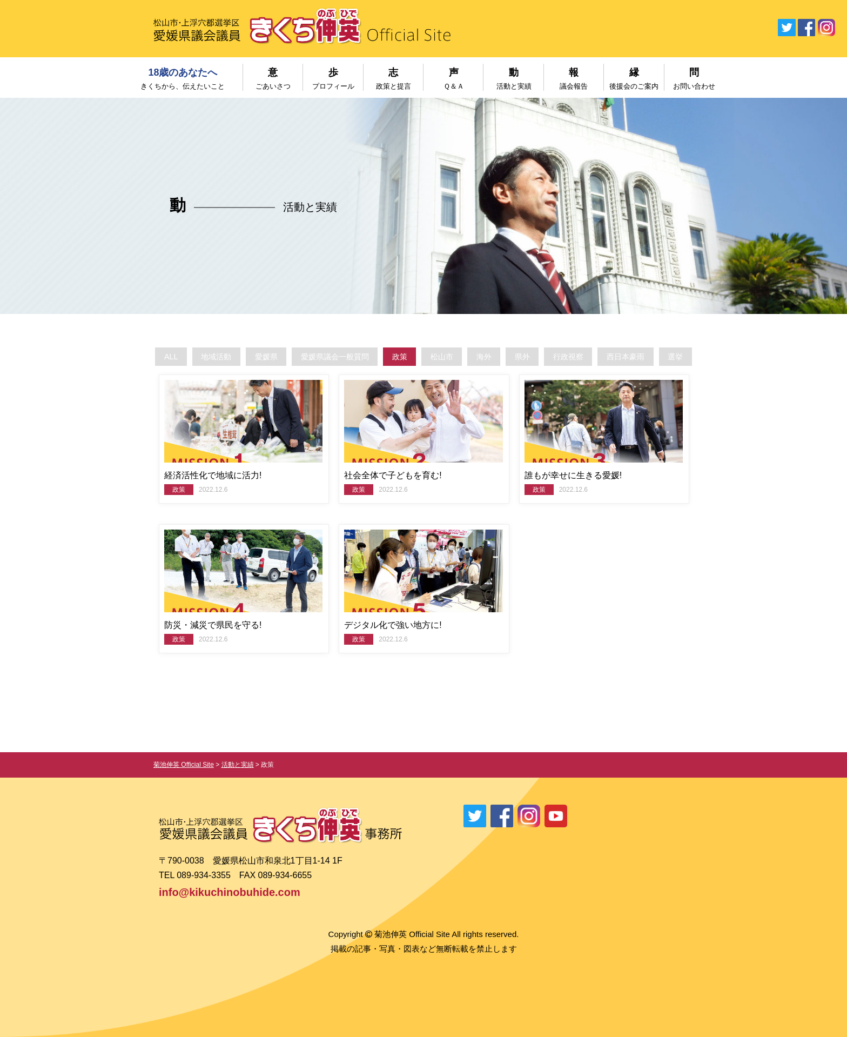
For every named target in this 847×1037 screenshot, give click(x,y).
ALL (143, 356)
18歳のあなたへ (183, 78)
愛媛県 (248, 356)
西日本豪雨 (648, 356)
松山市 (443, 356)
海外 (490, 356)
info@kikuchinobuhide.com (229, 892)
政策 (395, 356)
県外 (533, 356)
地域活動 (193, 356)
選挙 (703, 356)
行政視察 (584, 356)
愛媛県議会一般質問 (323, 356)
